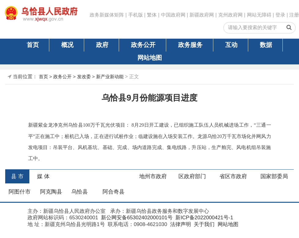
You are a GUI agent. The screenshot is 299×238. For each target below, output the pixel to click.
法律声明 (180, 224)
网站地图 (149, 57)
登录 (280, 14)
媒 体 (43, 176)
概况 (67, 44)
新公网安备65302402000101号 (136, 218)
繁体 (152, 14)
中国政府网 (173, 14)
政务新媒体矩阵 (107, 14)
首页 (33, 44)
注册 (294, 14)
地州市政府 (153, 176)
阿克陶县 (51, 192)
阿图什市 (20, 192)
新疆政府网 (201, 14)
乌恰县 (79, 192)
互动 (231, 44)
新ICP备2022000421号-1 (203, 218)
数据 (266, 44)
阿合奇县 (114, 192)
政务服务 (190, 44)
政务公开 (143, 44)
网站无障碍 (259, 14)
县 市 (17, 176)
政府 (102, 44)
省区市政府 (233, 176)
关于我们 (203, 224)
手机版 (135, 14)
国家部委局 (274, 176)
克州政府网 (230, 14)
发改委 (84, 76)
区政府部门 (192, 176)
